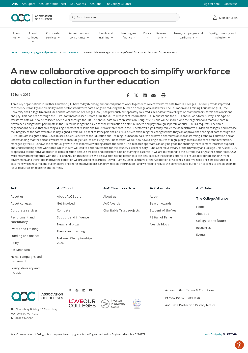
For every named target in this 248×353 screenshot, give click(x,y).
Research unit (162, 35)
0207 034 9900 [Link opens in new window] (24, 318)
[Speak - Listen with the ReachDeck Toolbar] (239, 344)
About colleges (33, 37)
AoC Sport (28, 4)
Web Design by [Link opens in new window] (221, 334)
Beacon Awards (160, 203)
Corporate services (53, 35)
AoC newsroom (71, 52)
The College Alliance (118, 4)
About (154, 196)
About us (17, 35)
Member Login (225, 17)
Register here (211, 4)
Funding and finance (129, 35)
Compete (63, 210)
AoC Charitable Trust (52, 4)
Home (14, 52)
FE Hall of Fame (161, 217)
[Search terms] (124, 17)
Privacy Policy (174, 298)
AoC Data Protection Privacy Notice (190, 305)
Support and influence (73, 217)
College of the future (211, 221)
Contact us (230, 4)
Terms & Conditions (200, 290)
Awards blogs (159, 224)
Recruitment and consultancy (79, 35)
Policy (147, 35)
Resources (203, 228)
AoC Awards (78, 4)
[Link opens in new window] (128, 95)
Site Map (194, 298)
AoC (15, 4)
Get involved (66, 203)
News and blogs (68, 224)
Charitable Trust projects (121, 210)
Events (201, 235)
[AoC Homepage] (31, 17)
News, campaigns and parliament (188, 35)
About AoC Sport (69, 196)
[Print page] (163, 95)
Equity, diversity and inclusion (222, 35)
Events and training (106, 35)
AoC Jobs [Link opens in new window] (95, 4)
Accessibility (174, 290)
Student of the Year (164, 210)
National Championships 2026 (74, 240)
